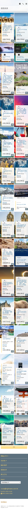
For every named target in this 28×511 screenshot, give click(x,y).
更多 (14, 447)
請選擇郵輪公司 (11, 482)
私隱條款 (4, 502)
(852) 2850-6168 (6, 491)
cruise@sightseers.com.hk (9, 489)
